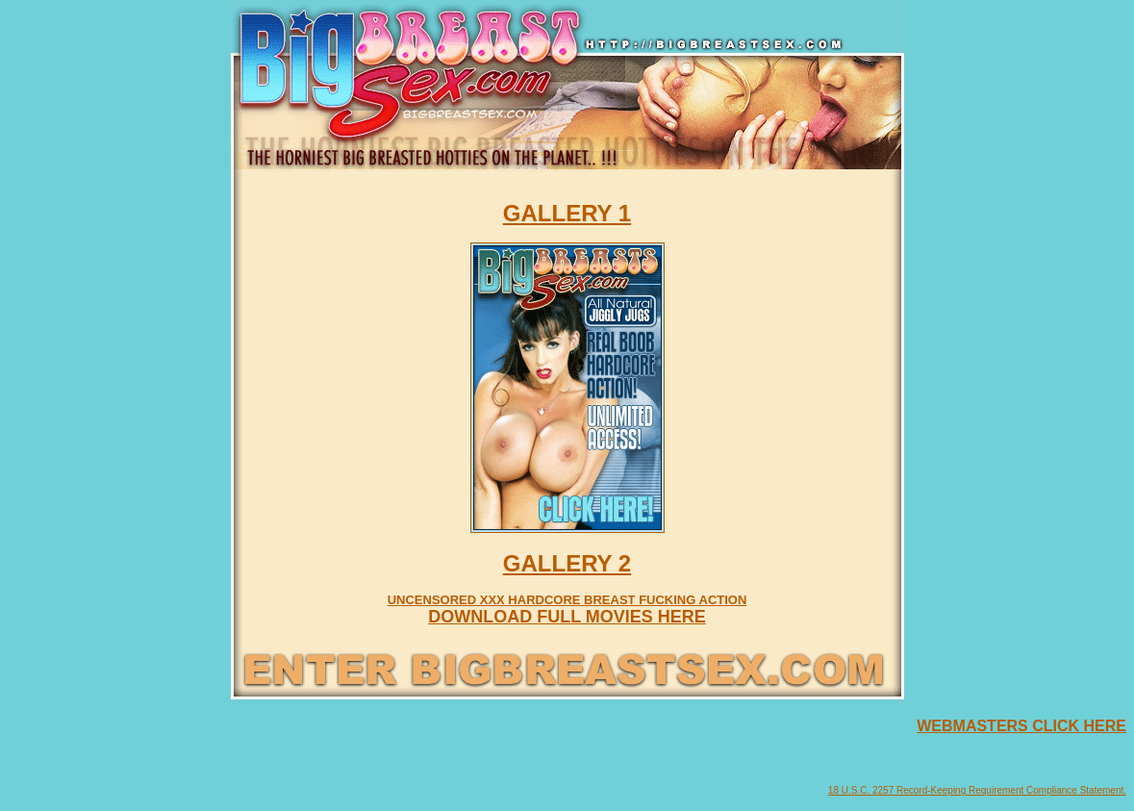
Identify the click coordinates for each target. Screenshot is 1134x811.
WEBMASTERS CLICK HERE (1021, 726)
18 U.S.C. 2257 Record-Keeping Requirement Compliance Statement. (977, 790)
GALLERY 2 (567, 563)
